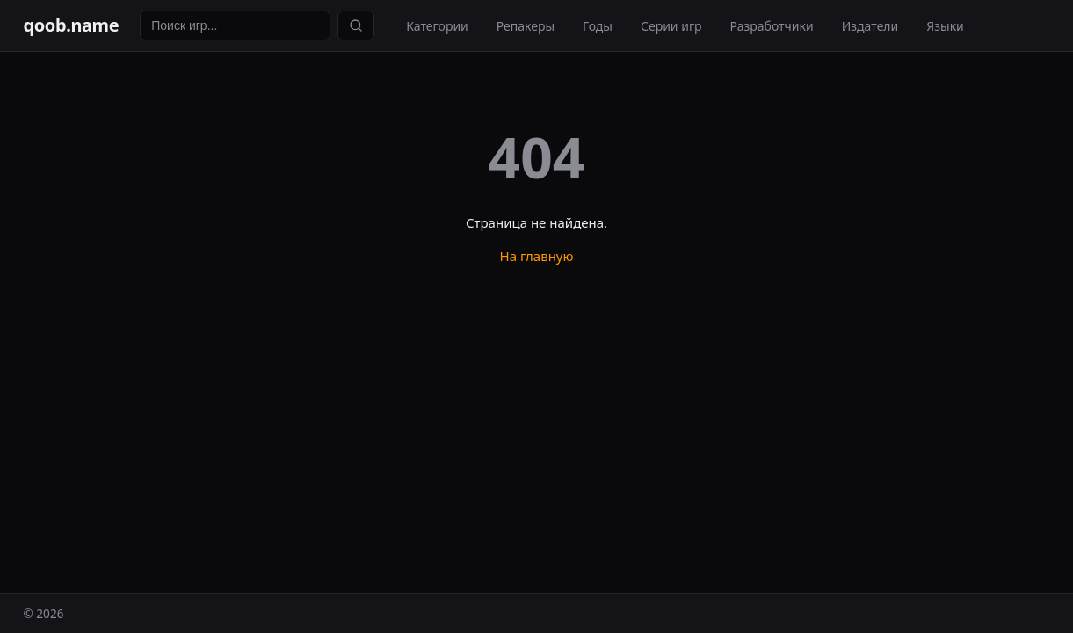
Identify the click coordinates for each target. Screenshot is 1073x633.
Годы (598, 26)
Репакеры (526, 26)
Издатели (870, 26)
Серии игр (671, 26)
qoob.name (72, 25)
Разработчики (772, 26)
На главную (537, 256)
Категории (437, 26)
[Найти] (355, 25)
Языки (945, 26)
